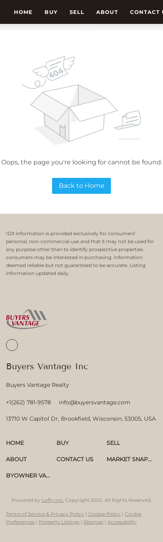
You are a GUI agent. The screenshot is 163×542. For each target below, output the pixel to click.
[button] (31, 443)
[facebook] (12, 345)
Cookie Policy (104, 514)
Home (23, 12)
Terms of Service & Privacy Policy (45, 514)
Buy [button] (51, 12)
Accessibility (122, 522)
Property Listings (59, 522)
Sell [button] (77, 12)
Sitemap (93, 522)
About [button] (107, 12)
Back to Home (82, 185)
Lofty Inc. (53, 500)
